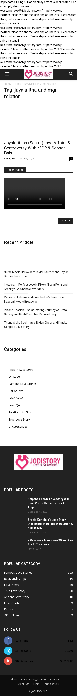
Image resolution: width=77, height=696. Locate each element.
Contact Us (56, 679)
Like (70, 640)
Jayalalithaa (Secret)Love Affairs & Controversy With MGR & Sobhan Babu (37, 147)
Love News (16, 398)
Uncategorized (18, 426)
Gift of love (16, 391)
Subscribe (66, 661)
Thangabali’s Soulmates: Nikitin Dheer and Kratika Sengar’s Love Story (35, 325)
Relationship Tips (20, 412)
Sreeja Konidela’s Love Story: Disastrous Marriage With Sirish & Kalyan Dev (50, 523)
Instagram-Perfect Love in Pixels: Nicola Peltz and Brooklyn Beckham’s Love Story (36, 287)
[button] (6, 74)
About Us (23, 684)
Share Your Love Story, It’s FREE (28, 679)
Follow (68, 650)
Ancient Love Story (21, 369)
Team (36, 684)
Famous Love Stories (23, 384)
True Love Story (19, 419)
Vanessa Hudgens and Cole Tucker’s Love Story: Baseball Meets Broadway (34, 299)
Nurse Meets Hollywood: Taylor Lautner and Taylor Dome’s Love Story (36, 274)
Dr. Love (14, 377)
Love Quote (16, 405)
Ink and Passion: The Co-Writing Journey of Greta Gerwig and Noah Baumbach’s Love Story (35, 312)
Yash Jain (9, 158)
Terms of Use (51, 684)
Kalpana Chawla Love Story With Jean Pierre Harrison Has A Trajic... (49, 503)
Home (7, 83)
